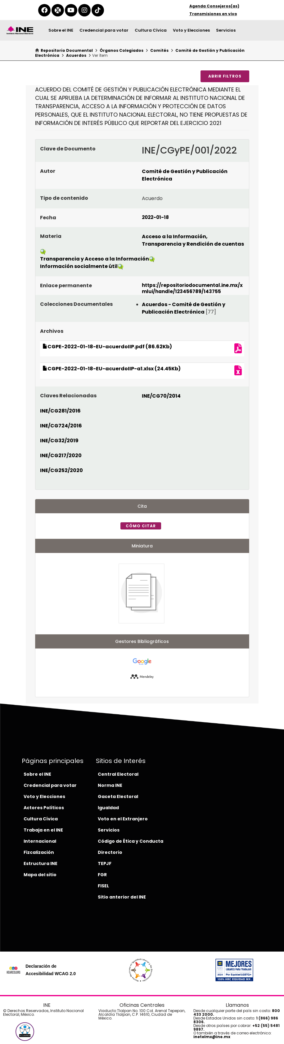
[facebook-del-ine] (44, 10)
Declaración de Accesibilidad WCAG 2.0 (50, 970)
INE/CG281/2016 (60, 410)
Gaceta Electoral (118, 796)
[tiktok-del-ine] (98, 10)
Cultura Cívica (151, 30)
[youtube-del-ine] (71, 10)
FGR (102, 875)
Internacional (40, 841)
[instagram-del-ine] (84, 10)
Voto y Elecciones (191, 30)
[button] (25, 1031)
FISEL (103, 886)
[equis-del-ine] (58, 10)
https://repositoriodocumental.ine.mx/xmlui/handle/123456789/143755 (192, 288)
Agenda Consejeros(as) (214, 6)
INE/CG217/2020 (61, 455)
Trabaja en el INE (43, 830)
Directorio (110, 852)
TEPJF (104, 863)
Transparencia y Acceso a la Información (94, 258)
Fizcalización (39, 852)
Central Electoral (118, 774)
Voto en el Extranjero (123, 819)
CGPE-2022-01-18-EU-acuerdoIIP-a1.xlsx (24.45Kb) (112, 368)
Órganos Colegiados (121, 50)
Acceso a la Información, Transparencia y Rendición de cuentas (193, 240)
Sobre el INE (60, 30)
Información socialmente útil (79, 266)
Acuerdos (76, 55)
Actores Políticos (44, 808)
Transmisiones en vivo (213, 13)
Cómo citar (141, 526)
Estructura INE (40, 863)
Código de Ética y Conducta (130, 841)
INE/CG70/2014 (161, 395)
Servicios (226, 30)
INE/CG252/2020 (61, 470)
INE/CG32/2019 (59, 440)
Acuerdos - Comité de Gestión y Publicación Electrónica (183, 308)
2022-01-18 (155, 217)
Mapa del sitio (40, 875)
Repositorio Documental (67, 50)
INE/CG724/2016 (61, 425)
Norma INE (110, 785)
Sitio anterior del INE (122, 897)
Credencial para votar (103, 30)
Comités (159, 50)
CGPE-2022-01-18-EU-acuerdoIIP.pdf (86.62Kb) (107, 346)
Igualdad (108, 808)
